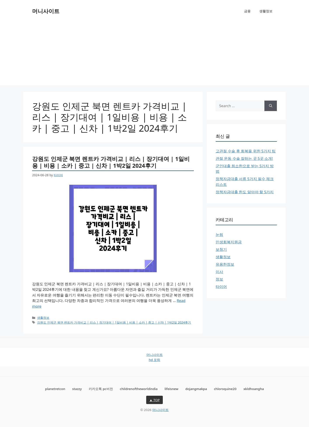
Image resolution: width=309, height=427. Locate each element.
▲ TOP (154, 400)
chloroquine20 (225, 389)
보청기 (221, 249)
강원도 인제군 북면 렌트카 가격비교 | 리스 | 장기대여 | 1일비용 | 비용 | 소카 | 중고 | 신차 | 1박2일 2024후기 (111, 162)
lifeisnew (171, 389)
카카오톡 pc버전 (101, 389)
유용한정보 (225, 264)
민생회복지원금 (229, 241)
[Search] (270, 106)
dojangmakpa (196, 389)
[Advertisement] (154, 54)
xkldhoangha (253, 389)
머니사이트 (45, 11)
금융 (247, 11)
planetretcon (55, 389)
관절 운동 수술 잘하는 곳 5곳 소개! (244, 158)
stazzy (77, 389)
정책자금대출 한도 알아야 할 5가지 (245, 191)
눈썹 (219, 234)
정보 (219, 279)
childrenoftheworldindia (139, 389)
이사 (219, 271)
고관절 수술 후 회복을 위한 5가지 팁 (246, 150)
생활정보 (266, 11)
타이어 (221, 286)
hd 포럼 (154, 359)
